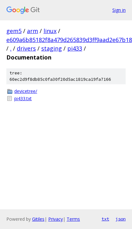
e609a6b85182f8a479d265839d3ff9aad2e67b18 (69, 40)
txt (105, 219)
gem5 (14, 31)
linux (49, 31)
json (121, 219)
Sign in (119, 10)
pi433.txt (23, 98)
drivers (26, 48)
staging (51, 48)
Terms (73, 219)
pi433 (74, 48)
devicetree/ (25, 91)
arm (32, 31)
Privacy (55, 219)
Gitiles (38, 219)
